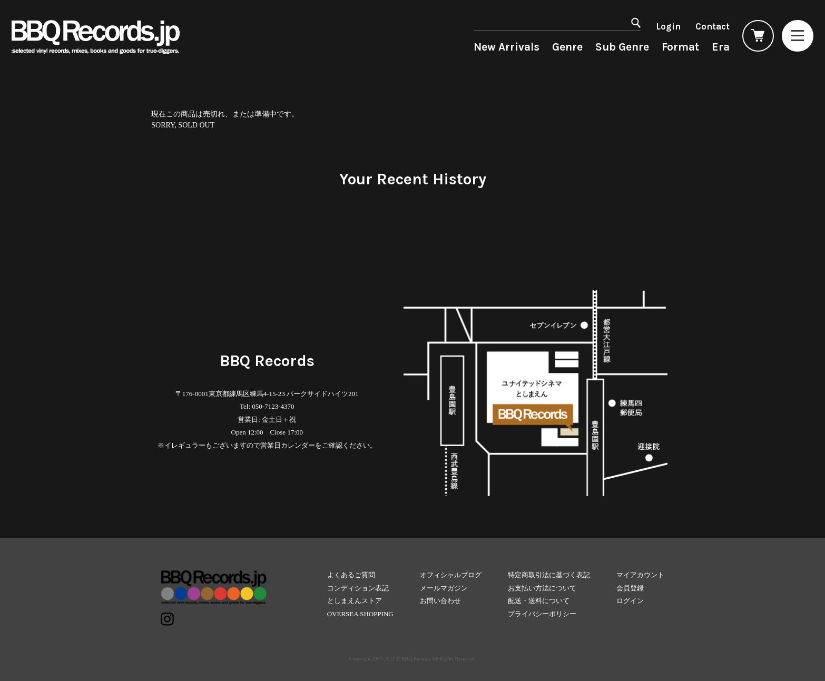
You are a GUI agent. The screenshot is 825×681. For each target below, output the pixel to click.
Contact (712, 26)
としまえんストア (354, 601)
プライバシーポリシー (542, 614)
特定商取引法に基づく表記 (549, 575)
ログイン (630, 601)
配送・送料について (538, 601)
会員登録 (630, 588)
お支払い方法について (542, 588)
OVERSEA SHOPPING (360, 614)
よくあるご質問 (351, 575)
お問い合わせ (440, 601)
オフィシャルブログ (451, 575)
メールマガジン (444, 588)
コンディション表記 (358, 588)
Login (668, 26)
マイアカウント (640, 575)
